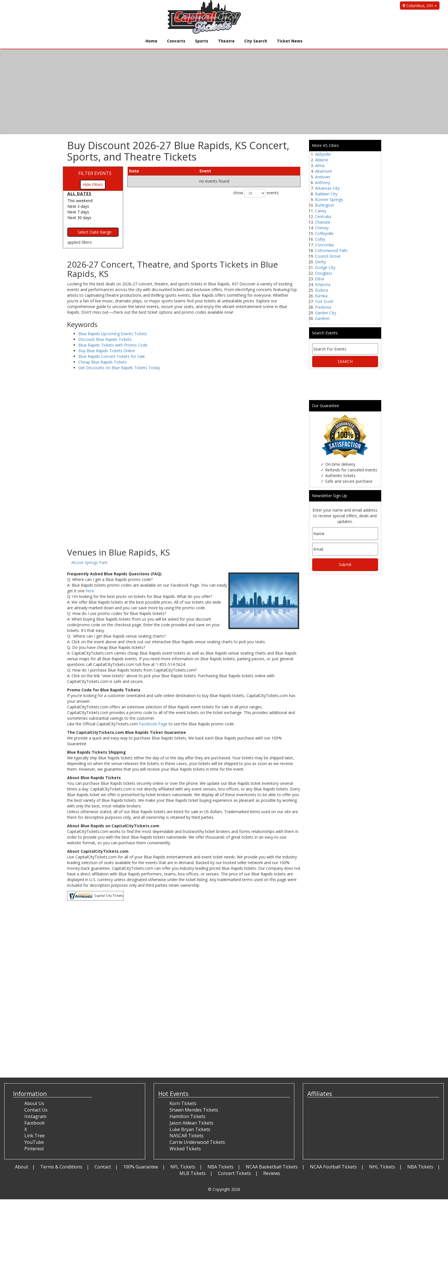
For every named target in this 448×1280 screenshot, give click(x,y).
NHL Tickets (382, 1167)
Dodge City (325, 267)
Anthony (322, 182)
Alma (319, 165)
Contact (103, 1167)
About (21, 1167)
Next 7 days (78, 212)
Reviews (271, 1173)
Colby (320, 239)
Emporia (322, 284)
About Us (34, 1103)
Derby (320, 261)
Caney (320, 210)
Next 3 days (78, 206)
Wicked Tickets (185, 1149)
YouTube (34, 1142)
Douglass (323, 273)
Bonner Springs (329, 199)
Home (151, 41)
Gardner (322, 318)
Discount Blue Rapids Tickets (105, 339)
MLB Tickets (192, 1173)
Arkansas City (327, 188)
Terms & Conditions (61, 1167)
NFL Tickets (182, 1167)
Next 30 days (79, 217)
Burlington (324, 205)
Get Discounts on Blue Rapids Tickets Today (119, 367)
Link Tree (34, 1135)
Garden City (325, 312)
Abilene (321, 160)
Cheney (322, 227)
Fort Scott (324, 301)
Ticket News (290, 41)
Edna (319, 278)
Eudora (321, 290)
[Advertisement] (184, 502)
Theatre (226, 41)
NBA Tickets (220, 1167)
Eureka (321, 295)
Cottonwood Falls (331, 250)
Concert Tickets (234, 1173)
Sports (201, 41)
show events (256, 193)
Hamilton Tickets (187, 1116)
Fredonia (323, 307)
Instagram (35, 1116)
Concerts (176, 41)
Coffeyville (324, 233)
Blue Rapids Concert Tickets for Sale (111, 356)
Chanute (322, 222)
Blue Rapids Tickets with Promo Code (112, 345)
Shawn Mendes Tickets (194, 1110)
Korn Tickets (183, 1103)
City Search (255, 41)
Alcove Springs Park (89, 562)
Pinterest (34, 1149)
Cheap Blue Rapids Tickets (102, 362)
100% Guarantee (140, 1167)
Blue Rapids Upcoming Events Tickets (112, 333)
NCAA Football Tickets (333, 1167)
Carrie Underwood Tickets (197, 1142)
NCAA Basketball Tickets (272, 1167)
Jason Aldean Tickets (191, 1123)
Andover (322, 177)
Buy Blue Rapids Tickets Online (106, 350)
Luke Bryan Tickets (190, 1129)
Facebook (34, 1123)
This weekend (80, 200)
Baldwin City (326, 193)
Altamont (323, 171)
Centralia (323, 216)
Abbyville (323, 154)
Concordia (324, 244)
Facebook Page (153, 723)
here (90, 590)
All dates (79, 193)
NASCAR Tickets (186, 1135)
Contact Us (36, 1110)
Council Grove (327, 256)
